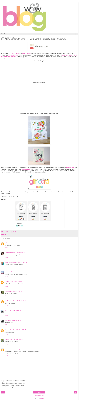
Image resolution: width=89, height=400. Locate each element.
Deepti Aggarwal (9, 262)
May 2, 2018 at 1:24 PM (15, 291)
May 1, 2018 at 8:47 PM (19, 252)
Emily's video (70, 167)
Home (39, 392)
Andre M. (7, 339)
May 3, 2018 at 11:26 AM (19, 301)
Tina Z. (6, 310)
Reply (6, 247)
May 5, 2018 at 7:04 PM (16, 339)
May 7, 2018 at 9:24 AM (24, 349)
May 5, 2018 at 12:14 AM (19, 329)
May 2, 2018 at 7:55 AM (16, 281)
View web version (39, 395)
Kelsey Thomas (9, 243)
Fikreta (7, 320)
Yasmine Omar (9, 329)
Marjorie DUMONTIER (11, 349)
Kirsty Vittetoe (9, 252)
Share (3, 234)
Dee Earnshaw (9, 301)
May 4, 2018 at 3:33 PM (15, 310)
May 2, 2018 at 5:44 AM (20, 272)
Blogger (42, 398)
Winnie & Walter (13, 55)
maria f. (7, 291)
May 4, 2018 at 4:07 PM (15, 320)
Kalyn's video (26, 169)
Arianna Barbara (9, 272)
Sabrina (7, 281)
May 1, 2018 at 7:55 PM (20, 243)
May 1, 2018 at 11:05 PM (20, 262)
